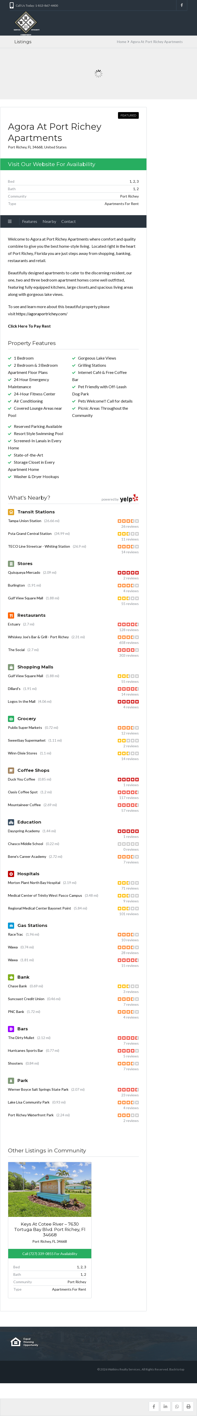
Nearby (49, 221)
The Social (16, 649)
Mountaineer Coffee (24, 805)
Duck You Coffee (21, 779)
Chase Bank (17, 986)
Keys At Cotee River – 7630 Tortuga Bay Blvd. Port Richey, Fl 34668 (29, 1221)
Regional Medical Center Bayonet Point (39, 908)
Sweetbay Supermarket (27, 740)
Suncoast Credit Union (26, 999)
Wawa (13, 947)
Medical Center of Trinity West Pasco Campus (45, 895)
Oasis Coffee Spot (23, 792)
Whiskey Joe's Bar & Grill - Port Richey (38, 637)
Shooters (15, 1063)
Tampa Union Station (24, 520)
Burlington (16, 585)
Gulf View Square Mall (25, 598)
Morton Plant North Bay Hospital (34, 882)
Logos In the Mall (21, 701)
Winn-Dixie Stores (22, 753)
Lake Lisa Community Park (29, 1102)
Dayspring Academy (24, 831)
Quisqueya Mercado (24, 572)
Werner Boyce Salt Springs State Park (38, 1089)
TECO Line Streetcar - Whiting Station (39, 546)
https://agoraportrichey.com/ (41, 313)
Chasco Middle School (25, 843)
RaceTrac (15, 934)
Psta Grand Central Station (30, 533)
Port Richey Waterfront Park (31, 1115)
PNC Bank (16, 1011)
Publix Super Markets (25, 727)
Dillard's (14, 688)
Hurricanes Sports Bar (25, 1050)
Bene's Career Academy (27, 856)
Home (121, 42)
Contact (68, 221)
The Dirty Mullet (21, 1037)
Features (29, 221)
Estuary (14, 624)
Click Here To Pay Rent (29, 325)
